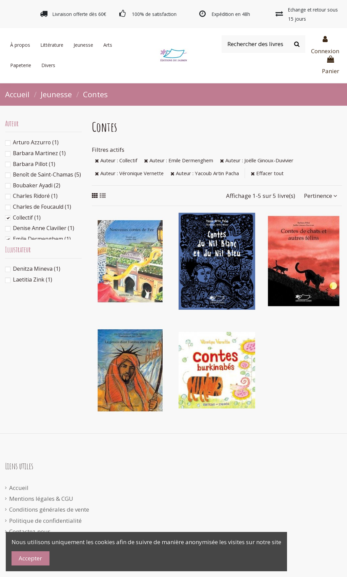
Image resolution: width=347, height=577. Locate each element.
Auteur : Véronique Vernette (129, 173)
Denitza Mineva (36, 268)
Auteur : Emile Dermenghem (178, 160)
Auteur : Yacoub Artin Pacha (204, 173)
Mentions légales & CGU (41, 498)
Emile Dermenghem (42, 239)
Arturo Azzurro (36, 142)
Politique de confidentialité (45, 520)
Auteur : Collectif (116, 160)
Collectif (27, 217)
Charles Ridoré (35, 196)
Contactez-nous (29, 531)
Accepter (30, 558)
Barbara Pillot (34, 164)
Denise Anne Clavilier (43, 228)
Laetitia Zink (32, 279)
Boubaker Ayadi (36, 185)
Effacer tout (267, 173)
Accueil (18, 488)
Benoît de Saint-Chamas (47, 174)
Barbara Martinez (39, 153)
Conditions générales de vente (49, 509)
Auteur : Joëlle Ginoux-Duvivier (256, 160)
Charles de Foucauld (42, 206)
